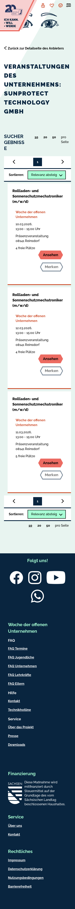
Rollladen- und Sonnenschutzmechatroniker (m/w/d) (37, 196)
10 (38, 138)
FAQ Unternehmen (22, 666)
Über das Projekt (21, 727)
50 (55, 138)
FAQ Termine (18, 648)
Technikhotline (19, 710)
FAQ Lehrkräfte (19, 675)
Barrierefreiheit (20, 886)
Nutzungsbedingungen (26, 878)
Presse (13, 736)
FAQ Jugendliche (21, 657)
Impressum (16, 860)
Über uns (15, 826)
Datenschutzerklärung (25, 869)
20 (46, 138)
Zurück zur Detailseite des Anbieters (36, 48)
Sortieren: (16, 175)
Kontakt (14, 701)
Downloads (16, 745)
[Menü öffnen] (68, 6)
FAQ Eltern (16, 684)
